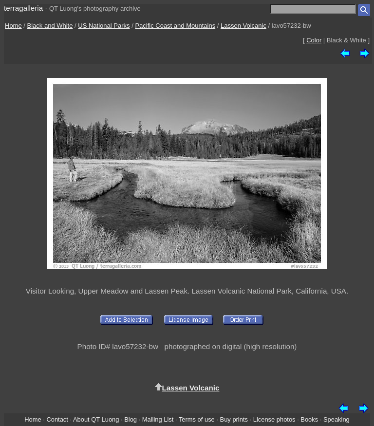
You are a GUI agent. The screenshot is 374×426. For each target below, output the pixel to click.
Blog (130, 419)
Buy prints (234, 419)
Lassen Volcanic (243, 25)
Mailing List (158, 419)
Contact (57, 419)
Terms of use (197, 419)
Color (313, 40)
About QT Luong (96, 419)
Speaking (336, 419)
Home (13, 25)
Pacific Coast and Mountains (175, 25)
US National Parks (104, 25)
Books (309, 419)
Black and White (50, 25)
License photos (274, 419)
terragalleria (23, 8)
